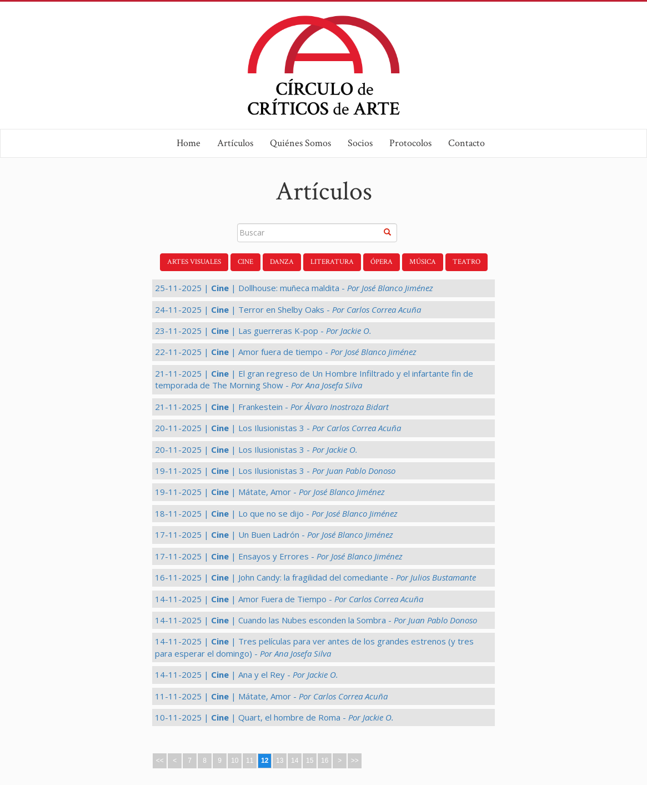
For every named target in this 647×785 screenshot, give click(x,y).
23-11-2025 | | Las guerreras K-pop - (263, 330)
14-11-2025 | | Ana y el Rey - (246, 674)
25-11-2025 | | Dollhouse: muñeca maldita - (294, 287)
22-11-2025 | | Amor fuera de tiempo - (286, 351)
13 (279, 760)
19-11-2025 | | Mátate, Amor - (270, 491)
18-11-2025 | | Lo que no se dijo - (276, 513)
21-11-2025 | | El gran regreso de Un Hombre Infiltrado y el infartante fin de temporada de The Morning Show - (314, 379)
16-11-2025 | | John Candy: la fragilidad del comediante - (315, 577)
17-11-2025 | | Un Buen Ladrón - (274, 534)
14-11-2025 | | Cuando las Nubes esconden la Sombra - (316, 620)
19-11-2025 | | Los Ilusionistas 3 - (275, 470)
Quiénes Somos (300, 143)
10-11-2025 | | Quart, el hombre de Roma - (274, 717)
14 (294, 760)
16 (324, 760)
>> (355, 760)
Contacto (466, 143)
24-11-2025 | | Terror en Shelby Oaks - (288, 309)
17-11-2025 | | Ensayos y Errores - (279, 556)
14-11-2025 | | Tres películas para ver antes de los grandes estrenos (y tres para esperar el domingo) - (314, 647)
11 (249, 760)
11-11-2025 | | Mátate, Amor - (271, 696)
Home (188, 143)
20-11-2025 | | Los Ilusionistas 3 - (278, 427)
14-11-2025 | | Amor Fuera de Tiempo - (289, 598)
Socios (360, 143)
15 (309, 760)
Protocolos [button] (410, 143)
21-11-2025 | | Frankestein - (272, 406)
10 (234, 760)
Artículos (235, 143)
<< (160, 760)
